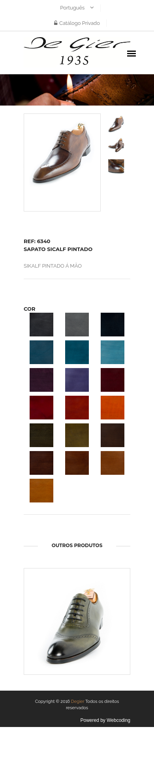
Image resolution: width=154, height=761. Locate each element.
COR (30, 309)
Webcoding (118, 720)
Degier (78, 701)
